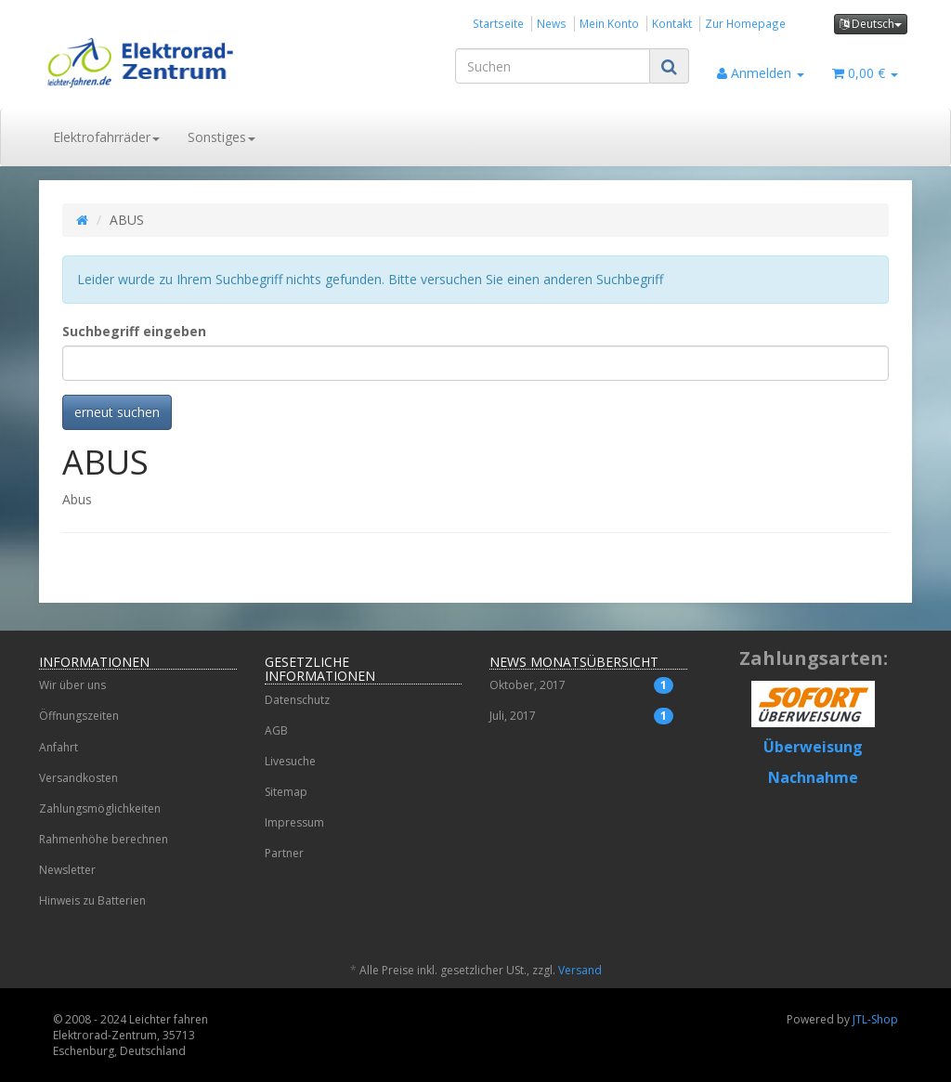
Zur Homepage (745, 23)
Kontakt (672, 23)
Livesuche (290, 761)
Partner (284, 853)
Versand (580, 970)
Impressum (294, 822)
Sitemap (286, 792)
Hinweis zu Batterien (92, 900)
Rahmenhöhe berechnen (103, 839)
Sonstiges (221, 137)
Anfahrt (58, 747)
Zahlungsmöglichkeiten (100, 808)
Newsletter (67, 870)
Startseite (498, 23)
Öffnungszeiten (79, 716)
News (552, 23)
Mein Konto (609, 23)
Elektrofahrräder (106, 137)
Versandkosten (78, 778)
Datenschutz (297, 700)
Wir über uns (72, 685)
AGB (276, 730)
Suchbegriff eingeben (134, 331)
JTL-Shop (875, 1019)
